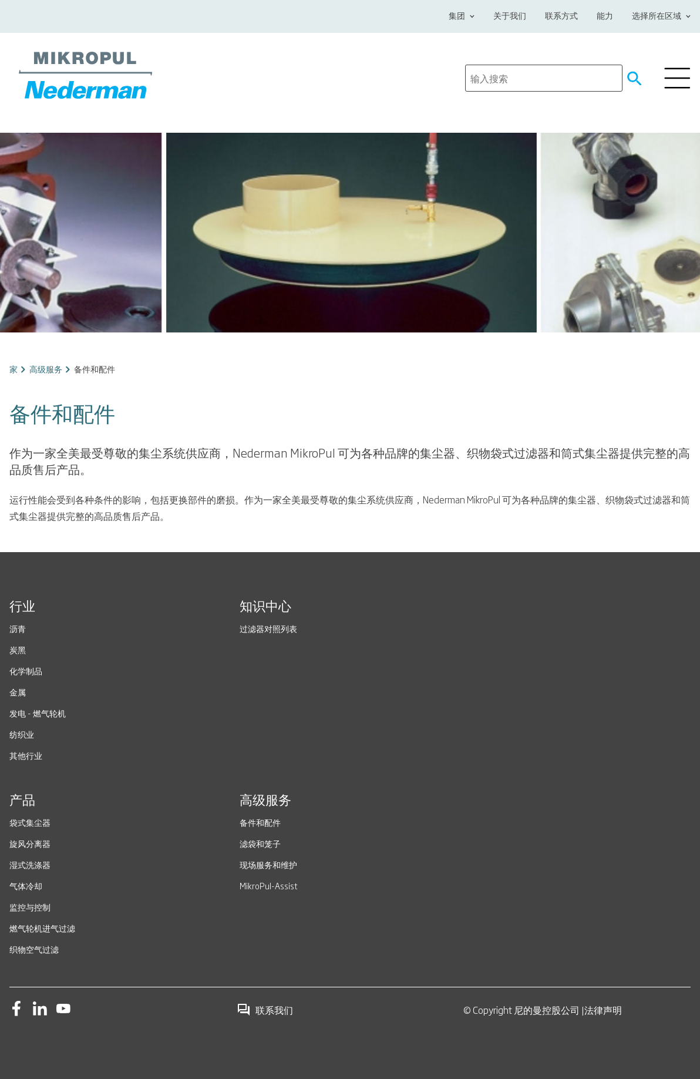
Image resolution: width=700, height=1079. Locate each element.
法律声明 (603, 1010)
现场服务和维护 (268, 864)
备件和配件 (260, 822)
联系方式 (561, 16)
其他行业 (25, 755)
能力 (605, 16)
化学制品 (25, 670)
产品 (22, 801)
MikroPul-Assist (269, 885)
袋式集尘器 (30, 822)
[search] (543, 78)
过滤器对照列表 (268, 628)
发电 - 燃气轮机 (37, 713)
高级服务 (45, 368)
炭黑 (17, 649)
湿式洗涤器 (30, 864)
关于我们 (509, 16)
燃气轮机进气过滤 (42, 928)
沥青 (17, 628)
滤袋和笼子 (260, 843)
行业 (22, 607)
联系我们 (265, 1010)
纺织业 (21, 734)
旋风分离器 (30, 843)
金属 (17, 691)
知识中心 (265, 607)
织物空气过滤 (34, 949)
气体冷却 (25, 885)
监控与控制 (30, 906)
